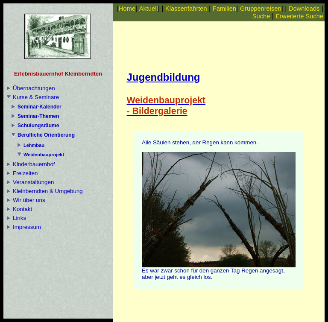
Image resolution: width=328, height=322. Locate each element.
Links (19, 218)
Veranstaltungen (33, 182)
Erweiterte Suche (299, 16)
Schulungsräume (38, 126)
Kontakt (22, 209)
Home (127, 8)
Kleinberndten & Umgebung (48, 191)
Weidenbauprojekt (43, 154)
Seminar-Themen (38, 116)
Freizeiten (25, 173)
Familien (224, 8)
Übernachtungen (34, 88)
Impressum (27, 227)
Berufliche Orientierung (46, 135)
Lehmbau (33, 145)
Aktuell (148, 8)
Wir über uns (29, 200)
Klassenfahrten (186, 8)
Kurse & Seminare (36, 97)
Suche (261, 16)
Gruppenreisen (260, 8)
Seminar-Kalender (40, 107)
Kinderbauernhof (34, 164)
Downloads (304, 8)
